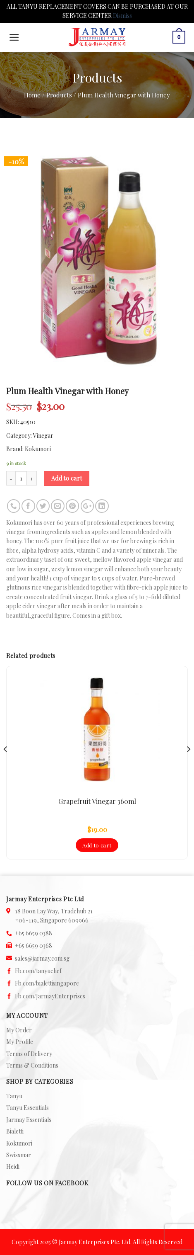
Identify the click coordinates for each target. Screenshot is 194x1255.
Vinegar (43, 435)
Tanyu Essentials (27, 1108)
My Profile (19, 1042)
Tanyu (14, 1096)
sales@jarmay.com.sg (42, 958)
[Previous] (6, 766)
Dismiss (122, 15)
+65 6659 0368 (33, 945)
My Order (19, 1030)
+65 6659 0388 (33, 933)
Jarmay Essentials (28, 1120)
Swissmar (18, 1155)
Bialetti (15, 1131)
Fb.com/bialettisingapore (47, 983)
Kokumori (38, 449)
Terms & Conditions (32, 1065)
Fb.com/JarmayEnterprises (50, 996)
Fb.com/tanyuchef (38, 971)
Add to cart (66, 478)
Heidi (12, 1166)
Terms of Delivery (29, 1054)
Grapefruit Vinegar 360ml (97, 801)
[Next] (188, 766)
